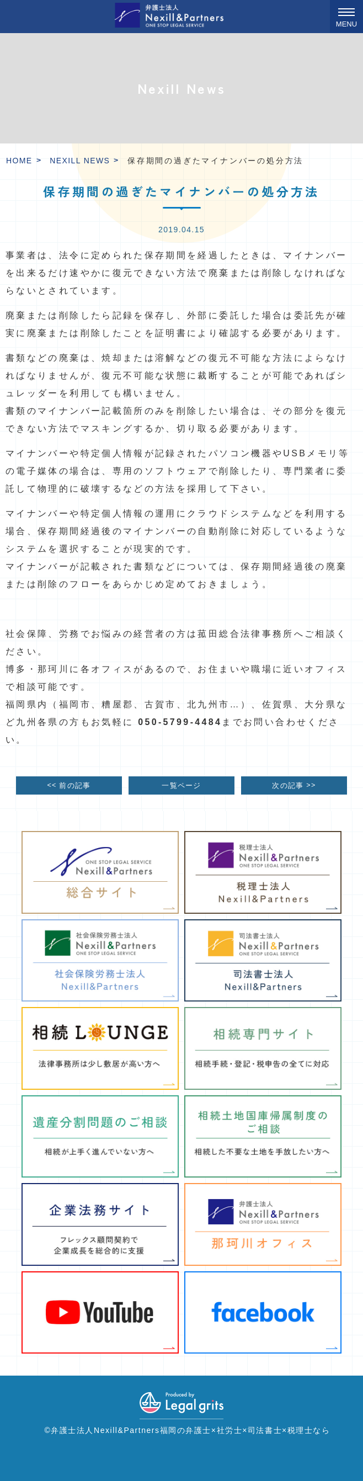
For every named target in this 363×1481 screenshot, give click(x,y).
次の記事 (294, 785)
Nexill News (80, 160)
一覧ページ (181, 786)
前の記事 (68, 785)
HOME (19, 160)
